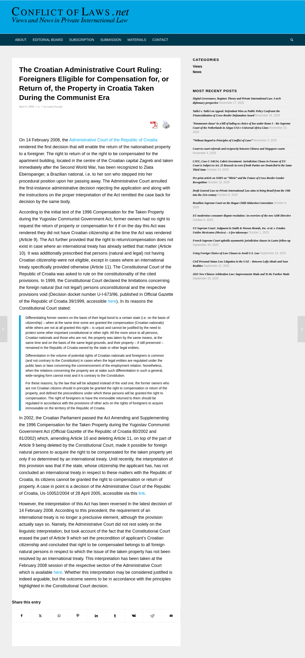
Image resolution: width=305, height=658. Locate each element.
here (112, 301)
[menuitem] (21, 40)
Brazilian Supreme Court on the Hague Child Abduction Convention (233, 203)
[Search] (290, 40)
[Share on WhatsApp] (59, 615)
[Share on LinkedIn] (96, 615)
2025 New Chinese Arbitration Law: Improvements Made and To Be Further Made (241, 274)
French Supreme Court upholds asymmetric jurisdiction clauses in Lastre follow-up (241, 240)
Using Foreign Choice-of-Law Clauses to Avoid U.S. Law (226, 253)
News (197, 72)
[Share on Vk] (134, 615)
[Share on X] (40, 615)
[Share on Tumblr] (115, 615)
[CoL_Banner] (71, 17)
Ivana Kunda (54, 106)
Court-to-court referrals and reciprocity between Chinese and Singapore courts (239, 148)
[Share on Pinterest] (77, 615)
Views (197, 66)
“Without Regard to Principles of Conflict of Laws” (223, 140)
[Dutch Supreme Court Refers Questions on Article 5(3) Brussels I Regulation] (301, 329)
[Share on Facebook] (21, 615)
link (141, 493)
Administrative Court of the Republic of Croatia (113, 140)
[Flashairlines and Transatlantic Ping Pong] (3, 329)
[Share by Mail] (171, 615)
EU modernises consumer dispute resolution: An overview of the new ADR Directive (242, 215)
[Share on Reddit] (152, 615)
